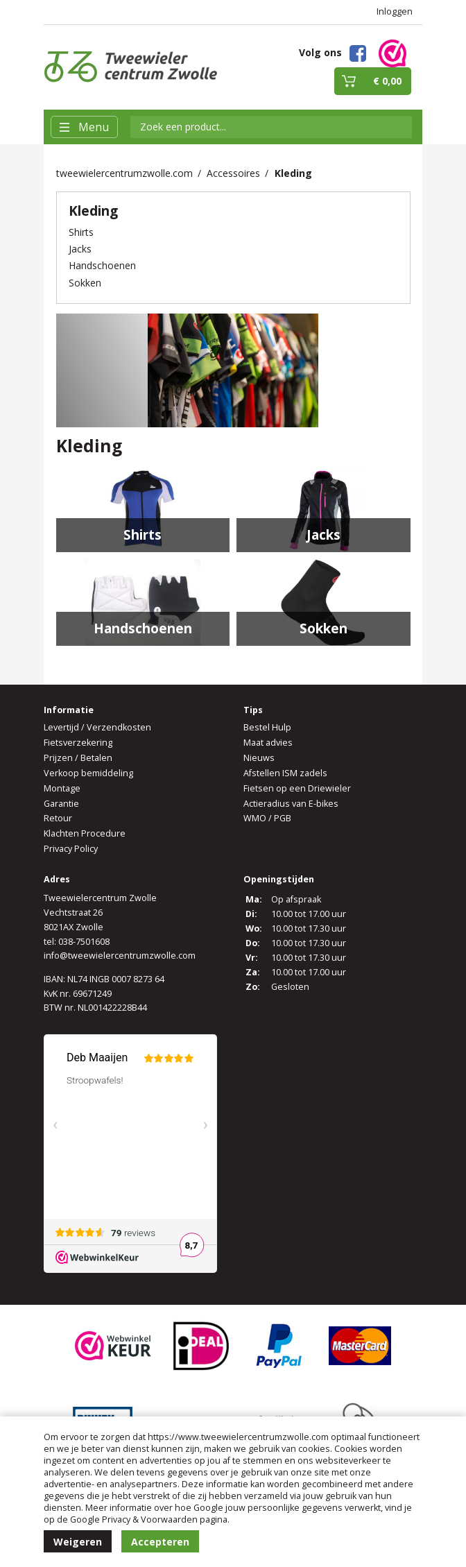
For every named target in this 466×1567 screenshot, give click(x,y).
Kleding (293, 173)
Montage (62, 788)
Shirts (81, 232)
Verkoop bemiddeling (88, 773)
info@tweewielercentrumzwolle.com (120, 955)
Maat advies (268, 742)
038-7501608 (84, 942)
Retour (58, 818)
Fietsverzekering (78, 742)
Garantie (61, 804)
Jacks (80, 248)
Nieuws (259, 758)
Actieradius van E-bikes (290, 804)
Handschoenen (102, 265)
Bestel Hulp (267, 727)
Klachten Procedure (85, 833)
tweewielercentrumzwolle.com (124, 173)
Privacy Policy (71, 849)
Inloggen (395, 11)
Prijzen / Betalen (78, 758)
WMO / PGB (267, 818)
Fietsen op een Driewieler (297, 788)
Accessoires (233, 173)
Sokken (85, 282)
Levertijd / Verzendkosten (97, 727)
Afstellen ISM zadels (285, 773)
